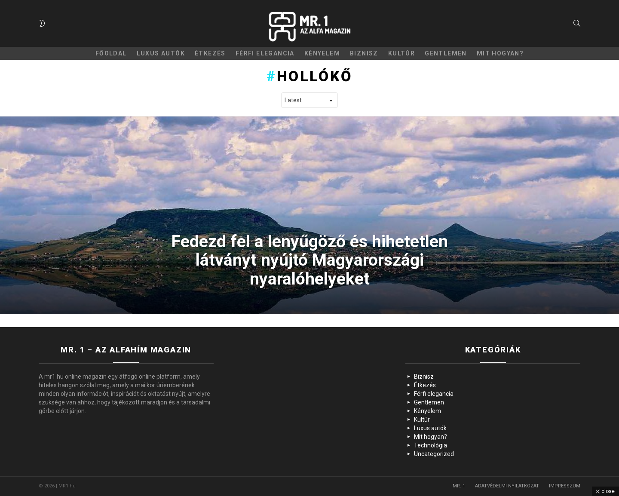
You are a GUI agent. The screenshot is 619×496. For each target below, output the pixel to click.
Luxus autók (161, 53)
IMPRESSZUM (564, 486)
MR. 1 (459, 486)
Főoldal (111, 53)
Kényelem (322, 53)
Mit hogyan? (500, 53)
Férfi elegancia (265, 53)
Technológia (430, 445)
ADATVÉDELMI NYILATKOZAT (507, 486)
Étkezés (210, 53)
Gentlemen (446, 53)
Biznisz (364, 53)
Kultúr (401, 53)
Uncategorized (434, 453)
